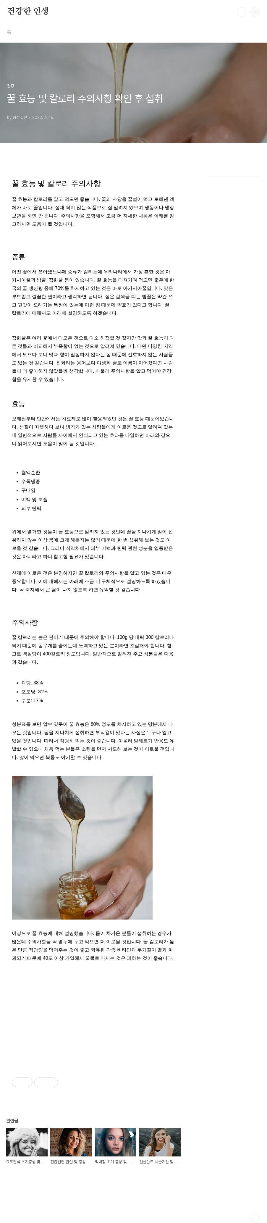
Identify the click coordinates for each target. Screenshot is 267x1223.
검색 (241, 11)
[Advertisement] (93, 1012)
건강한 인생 (28, 11)
